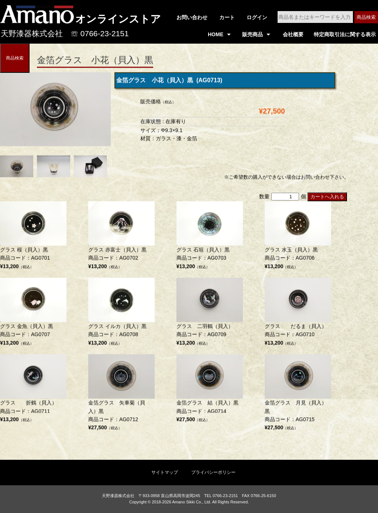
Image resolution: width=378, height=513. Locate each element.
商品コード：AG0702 (121, 237)
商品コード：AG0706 (298, 237)
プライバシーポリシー (213, 472)
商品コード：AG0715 (298, 395)
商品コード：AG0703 (209, 237)
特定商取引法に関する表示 (345, 34)
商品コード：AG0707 (33, 314)
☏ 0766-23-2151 (100, 33)
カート (227, 17)
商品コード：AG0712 (121, 395)
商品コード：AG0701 (33, 237)
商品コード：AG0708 (121, 314)
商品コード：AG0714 (209, 390)
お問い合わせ (191, 17)
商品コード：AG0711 (33, 390)
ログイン (257, 17)
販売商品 (252, 34)
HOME (215, 34)
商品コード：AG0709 (209, 314)
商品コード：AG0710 (298, 314)
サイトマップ (164, 472)
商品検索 (366, 17)
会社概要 (293, 34)
